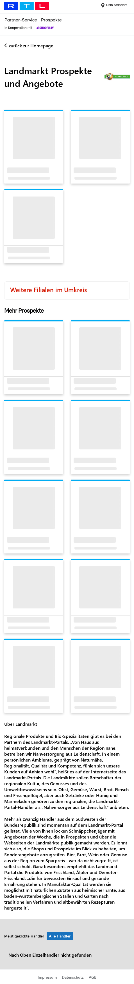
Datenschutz (73, 977)
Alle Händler (60, 936)
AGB (92, 977)
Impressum (47, 977)
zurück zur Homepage (31, 45)
